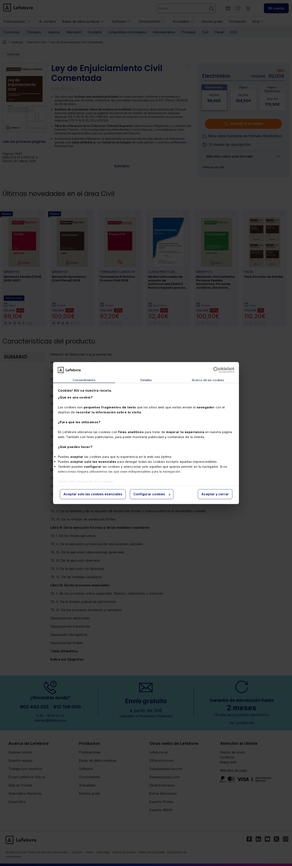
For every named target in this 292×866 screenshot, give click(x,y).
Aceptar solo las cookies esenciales (92, 494)
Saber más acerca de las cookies (85, 481)
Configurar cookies (151, 494)
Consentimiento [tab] (84, 380)
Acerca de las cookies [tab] (208, 380)
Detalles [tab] (146, 380)
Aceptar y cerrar (215, 494)
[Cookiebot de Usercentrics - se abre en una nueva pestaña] (216, 370)
